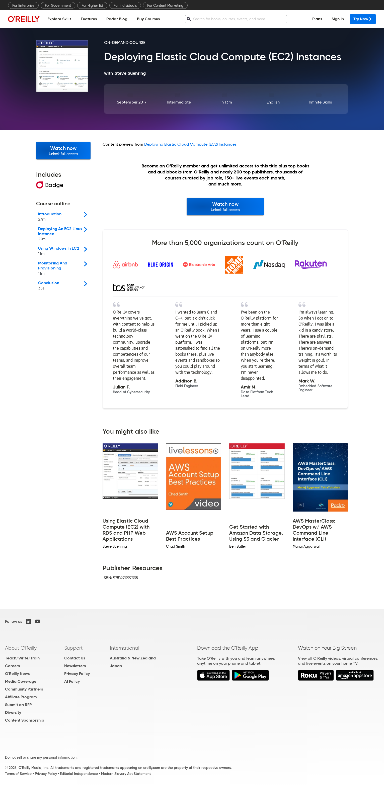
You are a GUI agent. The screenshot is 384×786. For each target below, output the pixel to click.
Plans (317, 19)
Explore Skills (59, 19)
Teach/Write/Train (22, 658)
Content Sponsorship (24, 720)
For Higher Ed (92, 5)
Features (89, 19)
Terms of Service (18, 773)
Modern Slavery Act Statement (126, 773)
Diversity (13, 712)
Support (73, 648)
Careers (12, 665)
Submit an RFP (18, 704)
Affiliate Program (21, 697)
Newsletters (75, 665)
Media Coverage (20, 681)
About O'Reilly (21, 648)
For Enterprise (23, 5)
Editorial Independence (79, 773)
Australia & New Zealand (133, 658)
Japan (116, 665)
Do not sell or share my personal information (40, 757)
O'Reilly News (17, 673)
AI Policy (72, 681)
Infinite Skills (320, 102)
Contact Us (74, 658)
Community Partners (24, 689)
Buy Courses (148, 19)
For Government (58, 5)
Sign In (338, 19)
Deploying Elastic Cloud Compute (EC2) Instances (190, 144)
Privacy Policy (77, 673)
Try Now (362, 19)
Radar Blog (116, 19)
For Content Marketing (165, 5)
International (124, 648)
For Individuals (125, 5)
